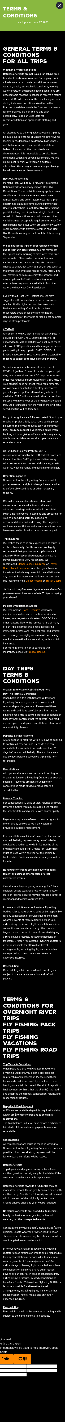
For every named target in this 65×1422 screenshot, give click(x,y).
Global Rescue (34, 580)
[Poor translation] (22, 1359)
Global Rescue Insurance (32, 564)
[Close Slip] (59, 5)
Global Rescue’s (31, 610)
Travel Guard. (53, 580)
